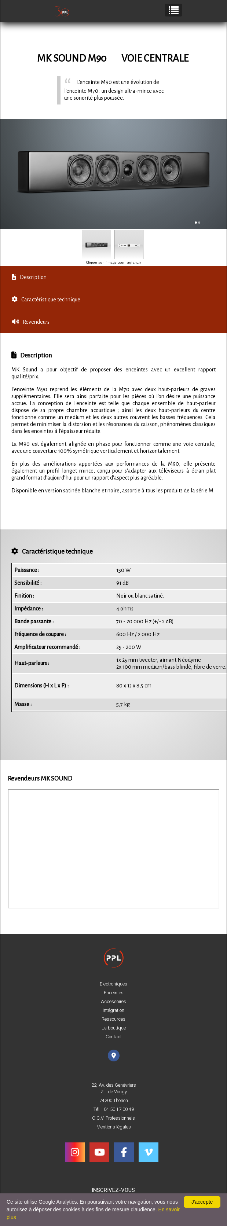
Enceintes (114, 993)
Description (29, 277)
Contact (114, 1037)
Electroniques (113, 984)
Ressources (113, 1019)
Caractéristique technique (46, 299)
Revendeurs (31, 322)
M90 (97, 58)
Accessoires (113, 1001)
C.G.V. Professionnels (113, 1118)
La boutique (114, 1028)
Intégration (113, 1010)
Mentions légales (113, 1127)
